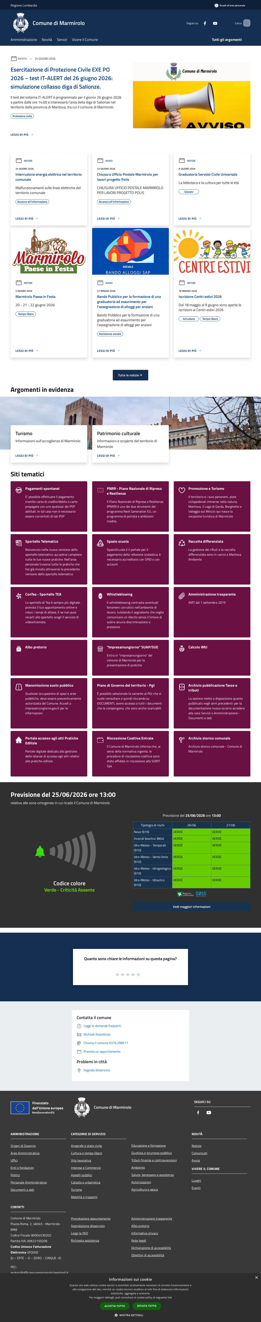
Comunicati (199, 1153)
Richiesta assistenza (85, 1240)
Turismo (76, 1189)
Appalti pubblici (81, 1175)
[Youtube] (209, 23)
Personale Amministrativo (29, 1182)
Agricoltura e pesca (144, 1189)
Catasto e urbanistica (85, 1182)
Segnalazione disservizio (88, 1225)
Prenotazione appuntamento (91, 1218)
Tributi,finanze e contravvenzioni (154, 1160)
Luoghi (196, 1180)
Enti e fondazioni (22, 1167)
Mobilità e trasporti (84, 1197)
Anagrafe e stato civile (86, 1145)
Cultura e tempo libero (86, 1153)
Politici (15, 1175)
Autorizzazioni (141, 1182)
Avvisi (22, 58)
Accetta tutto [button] (115, 1306)
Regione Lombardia (24, 5)
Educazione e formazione (148, 1145)
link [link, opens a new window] (170, 1297)
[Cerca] (245, 23)
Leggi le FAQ (79, 1233)
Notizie (23, 161)
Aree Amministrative (25, 1153)
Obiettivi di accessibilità (147, 1255)
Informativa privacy (144, 1233)
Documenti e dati (22, 1189)
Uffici (14, 1160)
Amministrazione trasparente (151, 1218)
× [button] (256, 1277)
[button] (130, 1315)
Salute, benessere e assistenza (152, 1174)
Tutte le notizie (130, 375)
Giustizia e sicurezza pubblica (151, 1152)
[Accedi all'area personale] (229, 5)
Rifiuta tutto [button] (147, 1306)
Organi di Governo (23, 1145)
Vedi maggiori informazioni (191, 906)
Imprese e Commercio (86, 1167)
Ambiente (138, 1167)
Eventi (196, 1187)
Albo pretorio (140, 1225)
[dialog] (130, 1297)
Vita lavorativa (81, 1160)
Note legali (138, 1240)
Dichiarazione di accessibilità (151, 1247)
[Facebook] (199, 23)
